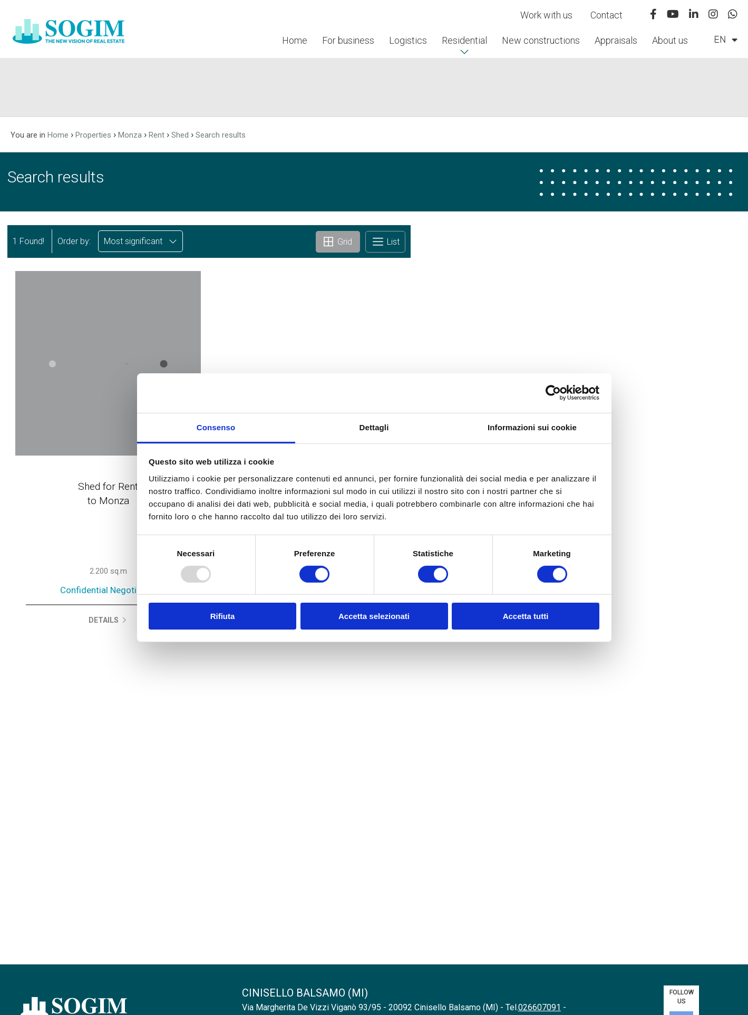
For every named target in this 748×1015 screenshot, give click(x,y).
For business (348, 40)
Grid (338, 241)
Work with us (546, 15)
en (725, 39)
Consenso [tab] (216, 426)
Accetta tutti (526, 616)
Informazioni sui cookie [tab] (532, 426)
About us (670, 40)
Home (294, 40)
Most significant (140, 241)
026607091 (539, 1007)
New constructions (541, 40)
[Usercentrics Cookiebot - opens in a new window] (553, 393)
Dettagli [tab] (374, 426)
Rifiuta (222, 616)
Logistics (408, 40)
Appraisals (616, 40)
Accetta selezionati (374, 616)
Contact (606, 15)
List (385, 241)
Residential (464, 40)
